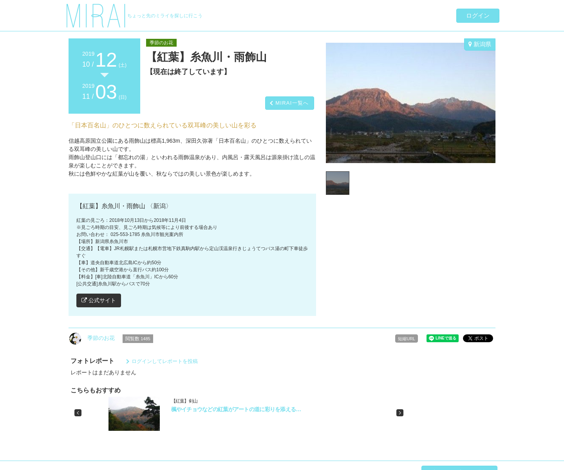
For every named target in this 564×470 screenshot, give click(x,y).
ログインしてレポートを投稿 (165, 361)
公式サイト (98, 300)
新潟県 (479, 44)
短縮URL (406, 338)
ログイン (478, 15)
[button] (77, 412)
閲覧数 (137, 338)
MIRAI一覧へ (292, 103)
